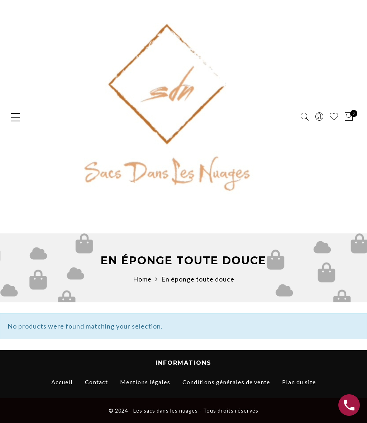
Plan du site (299, 381)
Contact (96, 381)
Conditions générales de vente (226, 381)
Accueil (62, 381)
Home (142, 279)
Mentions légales (145, 381)
